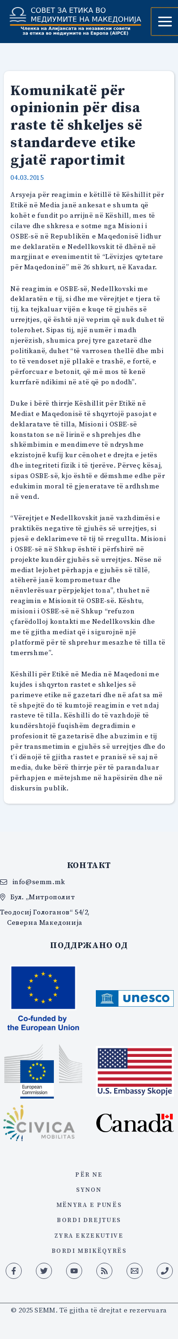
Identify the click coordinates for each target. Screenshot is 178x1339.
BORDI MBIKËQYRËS (89, 1250)
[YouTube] (74, 1271)
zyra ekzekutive (88, 1235)
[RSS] (104, 1271)
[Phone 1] (165, 1271)
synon (89, 1189)
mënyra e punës (89, 1204)
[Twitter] (44, 1271)
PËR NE (89, 1174)
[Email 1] (135, 1271)
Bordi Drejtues (89, 1219)
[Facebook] (14, 1271)
